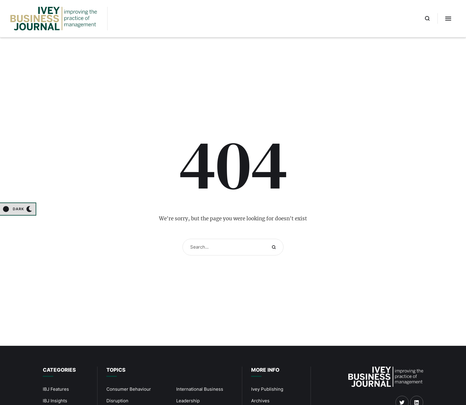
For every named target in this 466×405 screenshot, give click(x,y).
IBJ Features (56, 389)
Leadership (188, 401)
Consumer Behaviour (128, 389)
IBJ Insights (55, 401)
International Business (199, 389)
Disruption (117, 401)
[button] (428, 18)
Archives (260, 401)
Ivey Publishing (267, 389)
